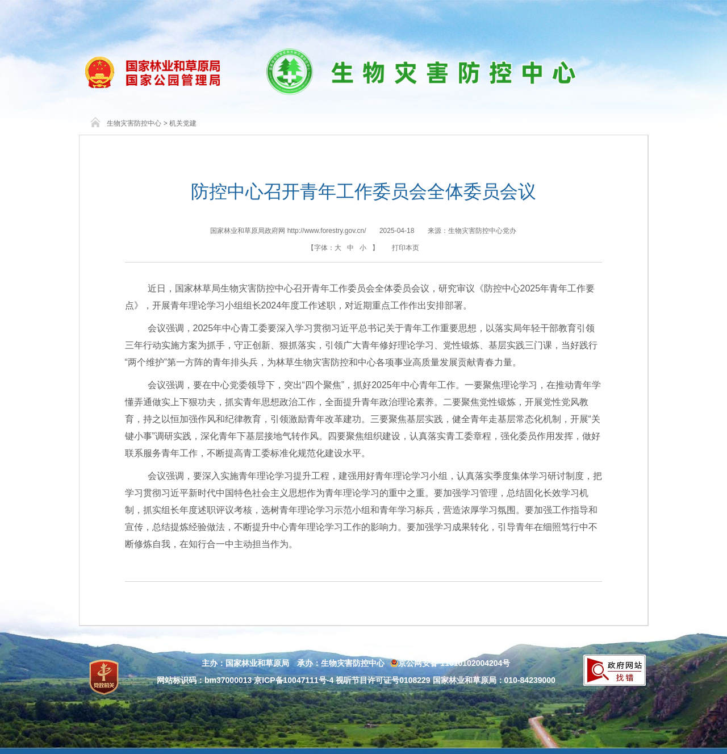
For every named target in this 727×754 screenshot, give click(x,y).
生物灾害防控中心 (134, 123)
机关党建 (183, 123)
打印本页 (405, 248)
